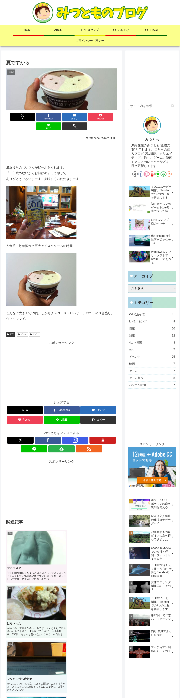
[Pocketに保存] (71, 117)
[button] (108, 117)
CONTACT (105, 687)
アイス (34, 324)
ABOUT (55, 687)
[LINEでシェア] (89, 117)
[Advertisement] (61, 142)
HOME (44, 687)
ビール (22, 324)
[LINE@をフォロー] (69, 430)
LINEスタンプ (71, 687)
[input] (152, 106)
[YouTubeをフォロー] (61, 430)
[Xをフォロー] (37, 430)
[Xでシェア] (15, 117)
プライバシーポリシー (127, 687)
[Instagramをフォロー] (53, 430)
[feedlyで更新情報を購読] (77, 430)
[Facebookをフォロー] (45, 430)
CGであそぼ (89, 687)
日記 (10, 324)
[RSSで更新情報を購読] (85, 430)
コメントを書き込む (61, 646)
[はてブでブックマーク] (52, 117)
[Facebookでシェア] (34, 117)
